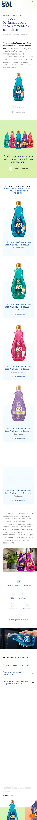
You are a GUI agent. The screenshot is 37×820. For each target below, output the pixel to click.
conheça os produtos (21, 168)
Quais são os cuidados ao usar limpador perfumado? (15, 682)
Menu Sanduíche (32, 4)
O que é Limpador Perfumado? (16, 665)
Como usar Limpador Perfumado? (12, 673)
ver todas (6, 795)
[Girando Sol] (7, 4)
